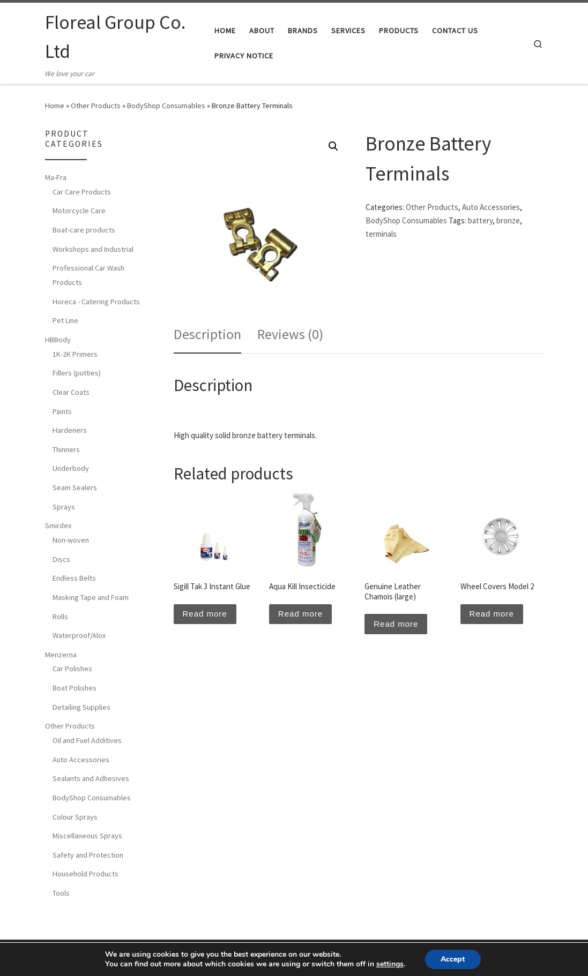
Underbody (71, 468)
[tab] (207, 334)
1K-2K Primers (75, 354)
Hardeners (70, 430)
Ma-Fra (55, 177)
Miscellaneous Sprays (87, 835)
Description (207, 334)
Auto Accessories (491, 207)
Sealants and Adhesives (91, 778)
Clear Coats (71, 392)
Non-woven (71, 540)
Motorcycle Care (79, 210)
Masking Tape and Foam (91, 597)
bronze (508, 220)
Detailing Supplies (81, 707)
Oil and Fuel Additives (87, 740)
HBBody (58, 339)
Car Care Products (82, 192)
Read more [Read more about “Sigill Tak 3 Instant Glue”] (205, 613)
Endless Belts (74, 578)
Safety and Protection (88, 855)
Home (54, 105)
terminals (381, 234)
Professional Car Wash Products (88, 275)
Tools (61, 893)
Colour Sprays (75, 817)
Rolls (60, 616)
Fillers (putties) (77, 373)
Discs (61, 559)
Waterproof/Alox (79, 635)
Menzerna (61, 654)
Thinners (66, 449)
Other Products (96, 105)
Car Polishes (72, 668)
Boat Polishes (74, 688)
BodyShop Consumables (166, 105)
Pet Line (65, 320)
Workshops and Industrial (93, 249)
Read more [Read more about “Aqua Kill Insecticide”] (300, 613)
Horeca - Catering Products (96, 301)
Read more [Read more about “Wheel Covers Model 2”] (492, 613)
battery (480, 220)
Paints (62, 411)
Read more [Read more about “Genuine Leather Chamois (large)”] (396, 623)
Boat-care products (84, 230)
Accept (453, 959)
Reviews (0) (290, 334)
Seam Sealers (75, 487)
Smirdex (58, 525)
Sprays (64, 507)
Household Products (85, 874)
